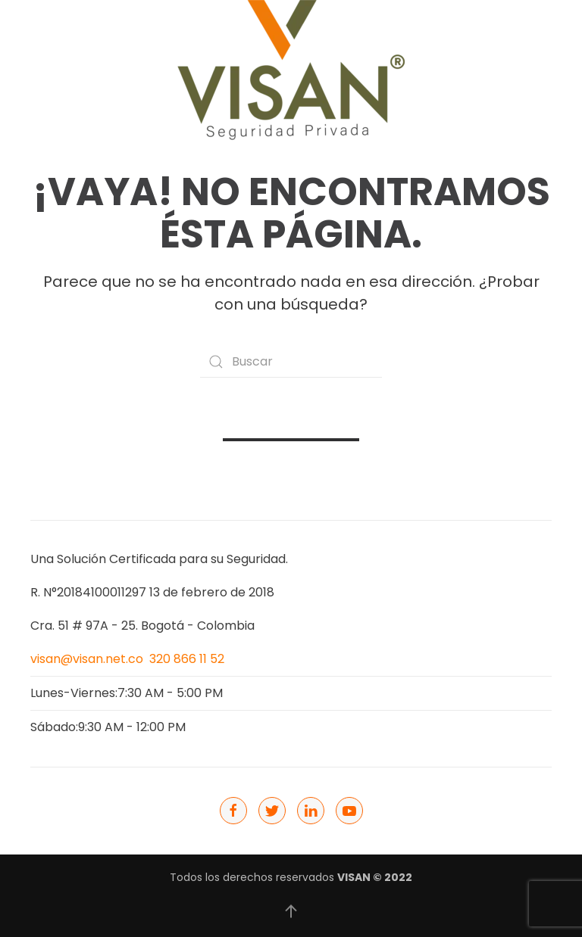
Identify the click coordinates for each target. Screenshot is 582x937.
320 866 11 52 (186, 659)
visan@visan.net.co (86, 659)
